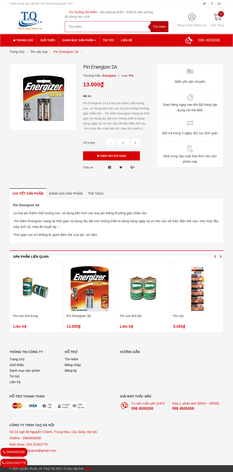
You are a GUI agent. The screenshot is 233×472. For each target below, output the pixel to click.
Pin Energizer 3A (79, 316)
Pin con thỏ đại (131, 316)
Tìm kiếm (72, 359)
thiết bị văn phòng (140, 12)
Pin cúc (178, 316)
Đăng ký (200, 25)
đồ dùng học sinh (77, 16)
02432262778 (14, 463)
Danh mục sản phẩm (79, 40)
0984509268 (32, 438)
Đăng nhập (184, 25)
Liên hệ (126, 40)
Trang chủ (23, 40)
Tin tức (108, 40)
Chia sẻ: (88, 167)
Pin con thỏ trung (25, 316)
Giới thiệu (47, 40)
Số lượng (89, 142)
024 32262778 (37, 444)
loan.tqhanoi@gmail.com (38, 450)
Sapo (88, 468)
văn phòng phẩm (112, 12)
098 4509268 (142, 408)
